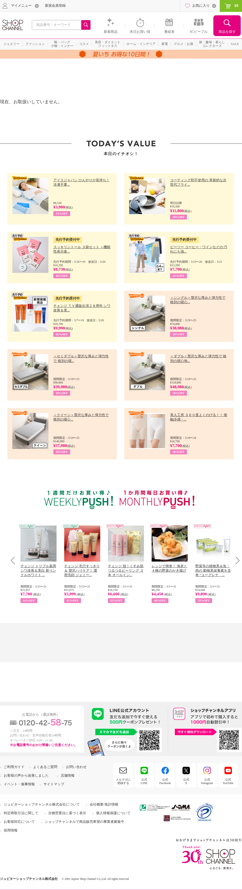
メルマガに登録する (123, 781)
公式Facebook (165, 781)
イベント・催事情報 (19, 784)
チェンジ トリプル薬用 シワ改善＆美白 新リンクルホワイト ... (38, 570)
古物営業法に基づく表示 (67, 813)
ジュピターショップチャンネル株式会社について (42, 804)
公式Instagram (207, 781)
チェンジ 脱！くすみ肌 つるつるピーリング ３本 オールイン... (125, 570)
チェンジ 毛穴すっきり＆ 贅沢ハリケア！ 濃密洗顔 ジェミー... (82, 570)
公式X (186, 781)
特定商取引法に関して (21, 813)
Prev (15, 560)
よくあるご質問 (45, 767)
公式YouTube (228, 781)
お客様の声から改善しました (26, 775)
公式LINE (144, 781)
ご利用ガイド (14, 767)
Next (236, 560)
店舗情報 (68, 775)
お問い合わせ (76, 767)
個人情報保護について (113, 813)
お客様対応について (19, 822)
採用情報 (11, 830)
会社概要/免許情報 (104, 804)
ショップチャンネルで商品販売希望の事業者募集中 (84, 822)
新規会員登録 (55, 5)
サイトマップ (53, 784)
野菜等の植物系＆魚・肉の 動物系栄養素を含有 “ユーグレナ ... (213, 570)
